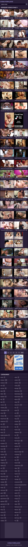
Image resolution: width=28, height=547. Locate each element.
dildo (3, 430)
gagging (3, 460)
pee (17, 435)
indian (3, 487)
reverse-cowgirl (19, 452)
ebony (3, 432)
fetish (3, 457)
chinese (3, 416)
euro (3, 441)
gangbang (4, 463)
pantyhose (18, 432)
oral (17, 413)
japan (3, 493)
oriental (17, 421)
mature (17, 399)
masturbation (19, 397)
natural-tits (18, 405)
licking (17, 386)
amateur (4, 380)
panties (17, 430)
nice (16, 408)
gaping (3, 465)
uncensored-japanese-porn (20, 485)
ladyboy (4, 521)
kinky (3, 510)
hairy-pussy (4, 476)
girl (3, 468)
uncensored (18, 482)
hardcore (4, 485)
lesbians (18, 383)
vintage (17, 499)
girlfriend (4, 471)
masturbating (18, 394)
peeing (17, 438)
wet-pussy (18, 518)
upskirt (17, 493)
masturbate (18, 391)
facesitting (4, 446)
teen (17, 476)
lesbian (17, 380)
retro (17, 449)
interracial (4, 490)
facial (3, 449)
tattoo (17, 471)
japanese (4, 501)
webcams (18, 512)
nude (17, 410)
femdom (4, 454)
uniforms (17, 490)
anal (3, 386)
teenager (17, 479)
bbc (3, 399)
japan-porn (4, 496)
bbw (3, 402)
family (3, 452)
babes (3, 394)
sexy (17, 460)
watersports (18, 507)
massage (18, 388)
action (3, 377)
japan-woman (5, 499)
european (4, 443)
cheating (4, 408)
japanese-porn (5, 504)
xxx (16, 521)
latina (17, 377)
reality (17, 443)
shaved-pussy (19, 465)
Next (22, 352)
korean (3, 518)
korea (3, 515)
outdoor (18, 424)
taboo (17, 468)
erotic (3, 438)
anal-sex (4, 388)
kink (3, 507)
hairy (3, 474)
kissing (3, 512)
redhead (17, 446)
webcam (18, 510)
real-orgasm (19, 441)
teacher (17, 474)
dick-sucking (4, 427)
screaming (18, 454)
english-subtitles (5, 435)
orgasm (17, 416)
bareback (4, 397)
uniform (17, 487)
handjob (4, 482)
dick (3, 424)
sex (17, 457)
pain (16, 427)
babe (3, 391)
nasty (17, 402)
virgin (17, 501)
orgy (17, 419)
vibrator (17, 496)
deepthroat (4, 421)
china (3, 413)
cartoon (3, 405)
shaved (17, 463)
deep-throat (4, 419)
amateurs (4, 383)
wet (17, 515)
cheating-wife (5, 410)
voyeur (17, 504)
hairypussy (4, 479)
